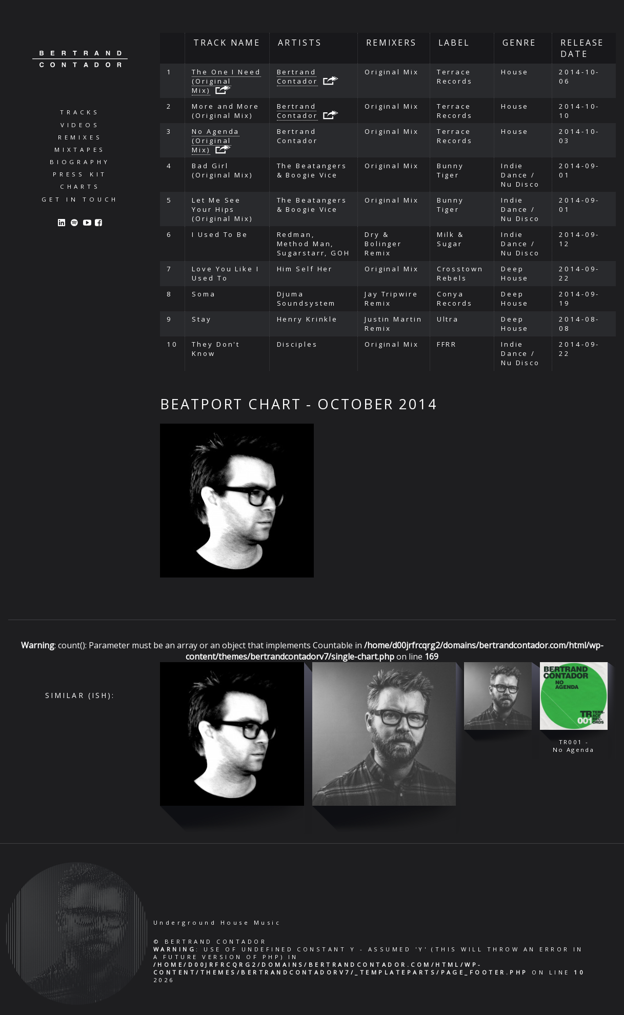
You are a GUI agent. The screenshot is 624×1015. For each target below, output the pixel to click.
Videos (80, 125)
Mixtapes (80, 149)
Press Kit (80, 174)
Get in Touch (80, 199)
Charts (80, 186)
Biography (80, 162)
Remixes (80, 137)
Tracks (80, 112)
